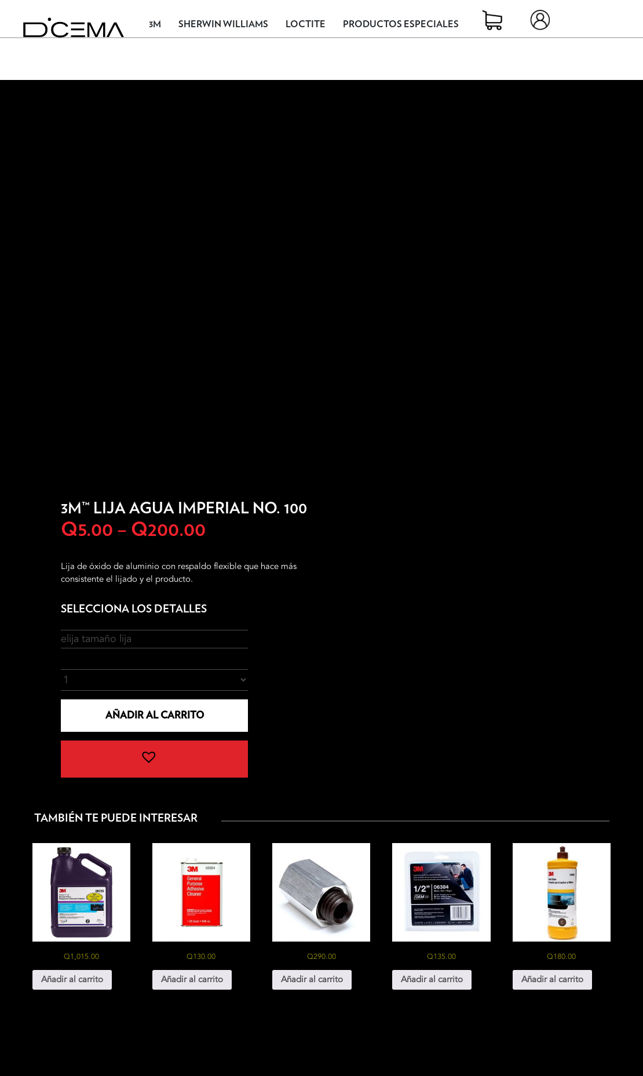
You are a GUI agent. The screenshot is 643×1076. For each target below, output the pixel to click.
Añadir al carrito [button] (72, 979)
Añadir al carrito (154, 715)
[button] (154, 759)
